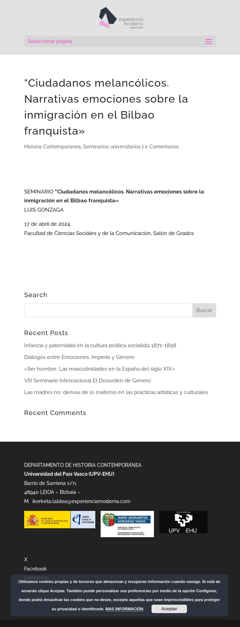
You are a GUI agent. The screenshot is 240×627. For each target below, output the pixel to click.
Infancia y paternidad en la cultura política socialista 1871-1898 (100, 345)
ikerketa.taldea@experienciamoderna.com (80, 501)
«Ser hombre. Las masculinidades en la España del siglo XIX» (99, 369)
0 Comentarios (162, 146)
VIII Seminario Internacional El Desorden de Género (87, 380)
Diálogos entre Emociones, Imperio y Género (79, 357)
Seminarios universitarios (112, 146)
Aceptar (169, 608)
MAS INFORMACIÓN (124, 609)
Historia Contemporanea (52, 146)
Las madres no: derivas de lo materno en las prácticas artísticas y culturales (116, 392)
